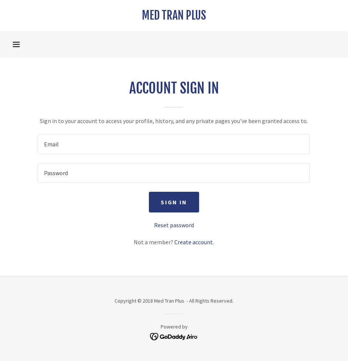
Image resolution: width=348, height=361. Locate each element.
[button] (16, 44)
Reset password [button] (174, 225)
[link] (174, 17)
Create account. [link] (194, 242)
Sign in (174, 202)
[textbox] (174, 144)
